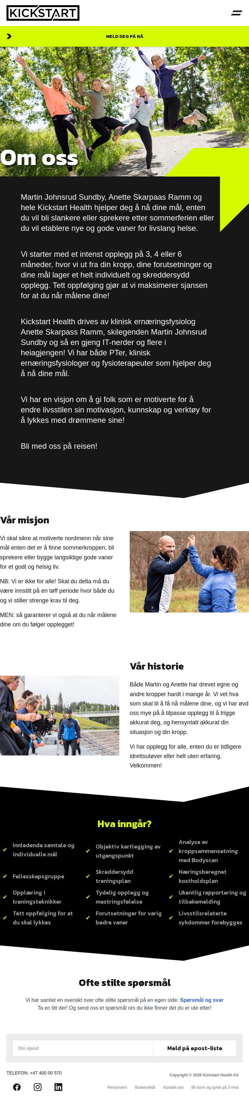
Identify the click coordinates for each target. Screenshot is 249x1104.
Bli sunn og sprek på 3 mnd (215, 1087)
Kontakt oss (173, 1087)
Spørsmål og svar (201, 1000)
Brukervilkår (145, 1087)
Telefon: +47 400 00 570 (34, 1072)
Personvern (117, 1087)
